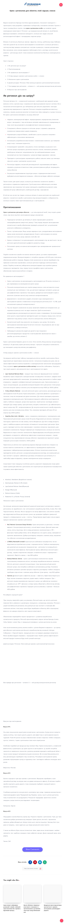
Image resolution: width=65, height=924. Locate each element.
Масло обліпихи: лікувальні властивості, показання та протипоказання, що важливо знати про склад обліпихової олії (32, 909)
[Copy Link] (32, 868)
